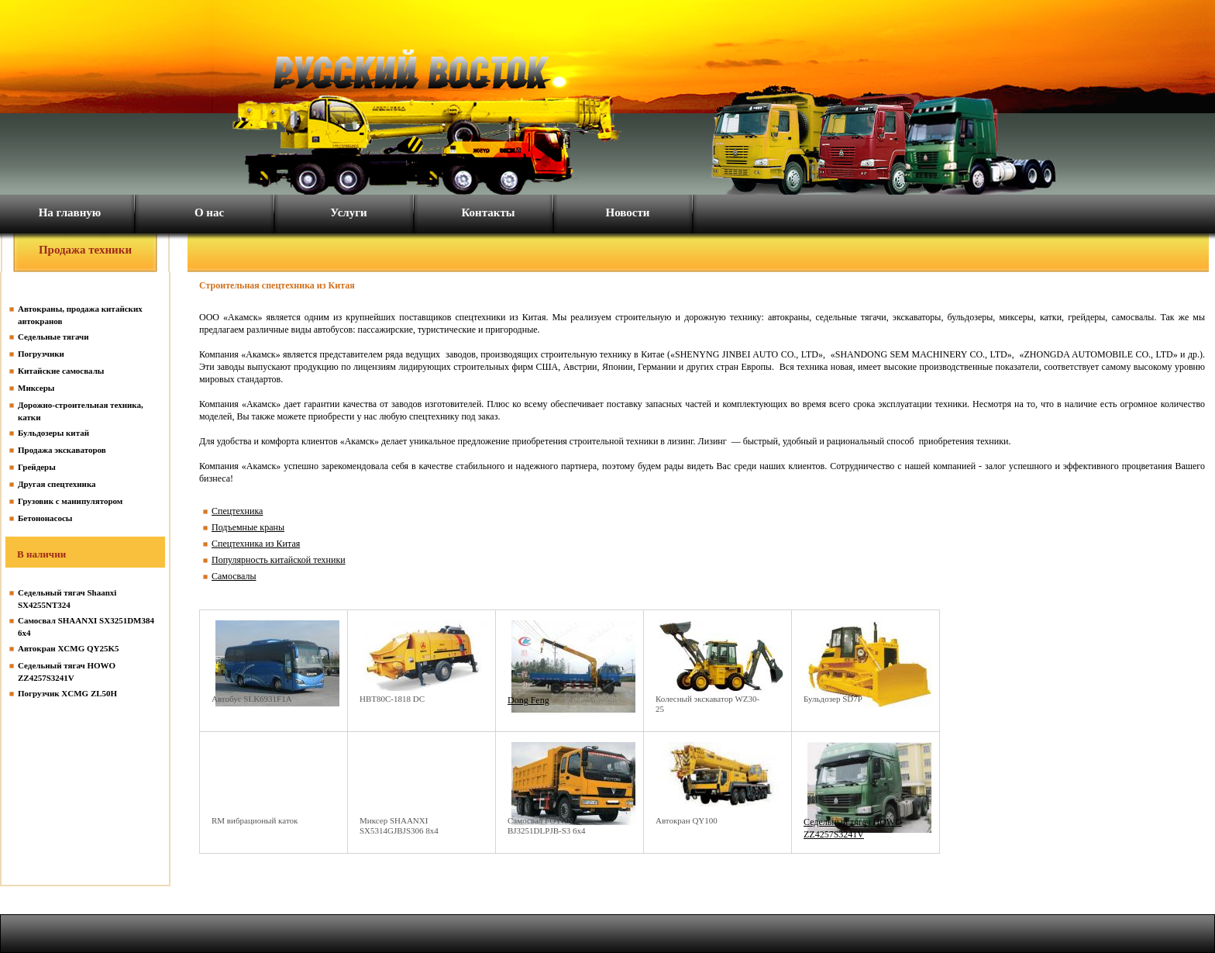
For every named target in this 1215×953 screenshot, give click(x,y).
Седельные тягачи (53, 336)
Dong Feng (528, 700)
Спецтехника (237, 511)
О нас (209, 212)
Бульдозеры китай (53, 432)
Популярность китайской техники (279, 559)
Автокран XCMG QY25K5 (68, 648)
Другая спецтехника (57, 484)
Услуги (348, 212)
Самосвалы (234, 576)
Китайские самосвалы (61, 370)
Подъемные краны (248, 527)
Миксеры (36, 387)
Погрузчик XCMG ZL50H (67, 693)
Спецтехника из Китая (256, 543)
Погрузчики (41, 353)
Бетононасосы (45, 518)
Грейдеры (37, 466)
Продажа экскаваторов (62, 449)
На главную (70, 212)
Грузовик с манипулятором (70, 501)
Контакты (488, 212)
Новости (628, 212)
